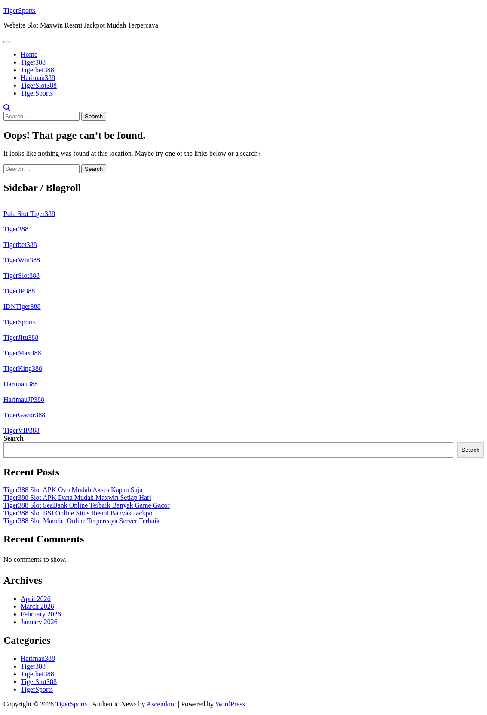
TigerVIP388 (21, 430)
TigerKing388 (22, 368)
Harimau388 (38, 77)
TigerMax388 (22, 353)
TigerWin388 (21, 260)
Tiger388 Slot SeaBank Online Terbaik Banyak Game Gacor (86, 505)
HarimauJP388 (23, 399)
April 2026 (36, 598)
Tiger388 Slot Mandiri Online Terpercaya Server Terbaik (81, 520)
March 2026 (37, 606)
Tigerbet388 (37, 70)
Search (13, 438)
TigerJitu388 (20, 337)
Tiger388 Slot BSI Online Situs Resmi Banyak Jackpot (78, 513)
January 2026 (39, 622)
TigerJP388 (19, 291)
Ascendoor (161, 704)
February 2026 (41, 614)
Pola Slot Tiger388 (29, 213)
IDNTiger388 (22, 306)
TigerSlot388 (39, 85)
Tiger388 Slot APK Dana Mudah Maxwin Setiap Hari (77, 497)
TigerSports (19, 10)
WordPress (230, 704)
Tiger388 (33, 62)
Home (29, 54)
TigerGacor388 (24, 415)
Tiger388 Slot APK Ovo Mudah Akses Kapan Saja (72, 489)
